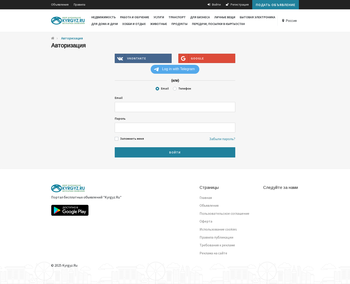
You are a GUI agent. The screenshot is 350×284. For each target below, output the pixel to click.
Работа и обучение (134, 17)
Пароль (120, 118)
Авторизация (72, 38)
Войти (214, 4)
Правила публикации (216, 237)
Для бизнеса (200, 17)
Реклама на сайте (213, 253)
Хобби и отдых (134, 24)
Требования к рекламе (217, 245)
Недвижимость (103, 17)
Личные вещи (224, 17)
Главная (206, 197)
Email (165, 88)
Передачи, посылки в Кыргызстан (218, 24)
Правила (79, 4)
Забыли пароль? (222, 139)
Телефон (184, 88)
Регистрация (237, 4)
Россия (291, 20)
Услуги (159, 17)
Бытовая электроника (257, 17)
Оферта (206, 221)
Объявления (60, 4)
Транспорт (177, 17)
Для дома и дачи (104, 24)
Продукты (179, 24)
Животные (158, 24)
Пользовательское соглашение (224, 213)
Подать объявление (275, 4)
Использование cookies (218, 229)
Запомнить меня (132, 139)
